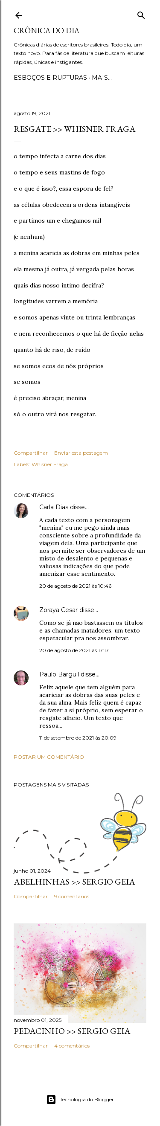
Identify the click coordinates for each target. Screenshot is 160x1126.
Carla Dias (53, 507)
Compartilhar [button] (31, 453)
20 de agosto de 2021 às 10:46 (75, 586)
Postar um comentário (49, 757)
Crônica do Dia (46, 30)
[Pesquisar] (141, 13)
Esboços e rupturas (50, 77)
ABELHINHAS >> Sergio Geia (74, 881)
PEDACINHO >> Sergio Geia (72, 1030)
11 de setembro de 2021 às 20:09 (77, 737)
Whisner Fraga (50, 464)
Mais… (102, 77)
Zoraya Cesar (58, 610)
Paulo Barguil (59, 674)
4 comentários (72, 1045)
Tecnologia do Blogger (80, 1099)
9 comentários (71, 896)
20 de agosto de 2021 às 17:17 (74, 650)
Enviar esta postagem (81, 453)
